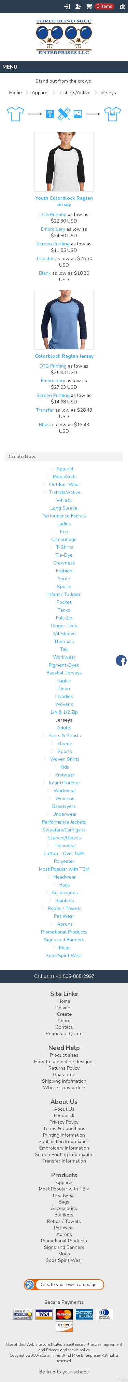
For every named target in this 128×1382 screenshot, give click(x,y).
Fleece (65, 743)
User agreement (108, 1344)
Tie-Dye (64, 555)
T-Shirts (64, 547)
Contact (64, 1027)
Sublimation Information (64, 1141)
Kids (64, 767)
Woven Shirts (65, 759)
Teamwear (65, 845)
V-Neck (64, 500)
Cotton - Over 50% (64, 853)
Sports (64, 586)
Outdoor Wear (64, 484)
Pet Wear (64, 916)
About (64, 1020)
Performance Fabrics (64, 516)
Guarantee (64, 1074)
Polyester (64, 861)
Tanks (64, 610)
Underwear (65, 814)
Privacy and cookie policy (68, 1350)
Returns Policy (64, 1068)
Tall (64, 649)
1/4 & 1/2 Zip (64, 712)
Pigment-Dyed (64, 665)
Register (78, 6)
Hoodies (64, 696)
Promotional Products (64, 932)
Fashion (64, 571)
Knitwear (64, 775)
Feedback (64, 1115)
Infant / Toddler (64, 594)
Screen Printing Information (64, 1154)
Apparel (40, 92)
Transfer (45, 258)
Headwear (65, 877)
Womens (64, 798)
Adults (64, 728)
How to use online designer (64, 1061)
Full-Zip (64, 618)
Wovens (64, 704)
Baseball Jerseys (64, 673)
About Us (64, 1109)
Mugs (65, 947)
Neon (64, 688)
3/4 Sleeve (64, 633)
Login (67, 6)
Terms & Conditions (64, 1128)
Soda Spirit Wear (64, 955)
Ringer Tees (64, 626)
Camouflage (64, 539)
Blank (45, 273)
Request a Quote (64, 1033)
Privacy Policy (64, 1122)
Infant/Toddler (64, 783)
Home (15, 92)
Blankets (64, 900)
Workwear (64, 657)
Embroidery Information (64, 1148)
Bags (64, 885)
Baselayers (64, 806)
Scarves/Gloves (64, 838)
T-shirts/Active (74, 92)
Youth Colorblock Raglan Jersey (64, 201)
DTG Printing (53, 214)
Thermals (64, 641)
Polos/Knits (65, 476)
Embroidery (53, 229)
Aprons (65, 924)
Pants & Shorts (64, 735)
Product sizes (64, 1055)
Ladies (64, 524)
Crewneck (64, 563)
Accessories (65, 892)
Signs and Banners (64, 940)
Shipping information (64, 1081)
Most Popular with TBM (64, 869)
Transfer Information (64, 1161)
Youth (64, 578)
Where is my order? (64, 1087)
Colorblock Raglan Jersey (64, 356)
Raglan (64, 681)
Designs (64, 1008)
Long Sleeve (64, 508)
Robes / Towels (65, 908)
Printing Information (64, 1135)
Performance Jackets (64, 822)
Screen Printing (53, 244)
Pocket (64, 602)
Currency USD (122, 6)
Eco (64, 531)
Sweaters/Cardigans (64, 830)
